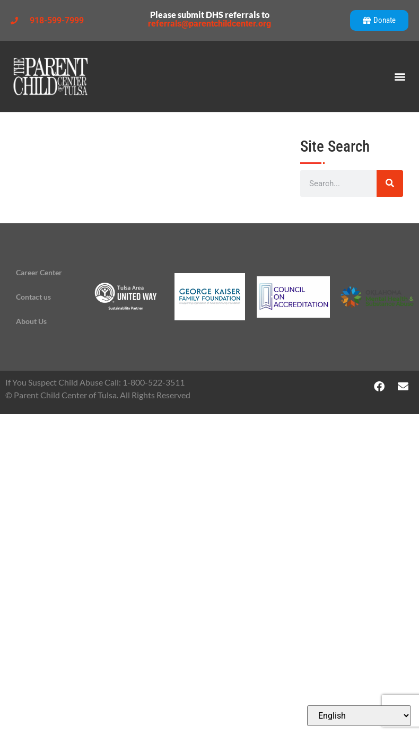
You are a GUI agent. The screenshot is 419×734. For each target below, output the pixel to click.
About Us (31, 321)
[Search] (390, 183)
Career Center (39, 272)
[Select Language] (359, 715)
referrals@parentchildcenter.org (209, 24)
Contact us (33, 296)
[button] (399, 76)
